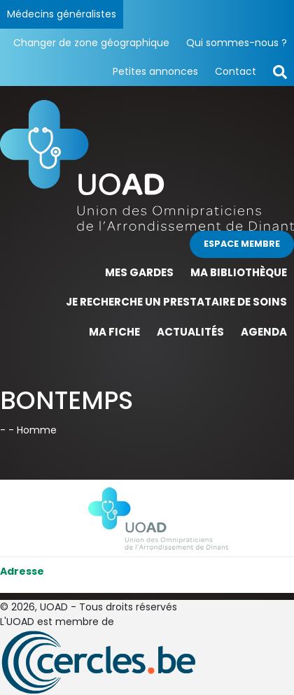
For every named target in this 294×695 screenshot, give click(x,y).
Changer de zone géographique (91, 43)
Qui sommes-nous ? (236, 43)
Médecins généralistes (61, 14)
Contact (235, 71)
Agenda (264, 331)
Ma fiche (114, 331)
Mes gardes (139, 272)
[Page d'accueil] (147, 164)
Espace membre (242, 244)
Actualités (190, 331)
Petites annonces (155, 71)
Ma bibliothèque (238, 272)
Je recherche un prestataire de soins (176, 301)
